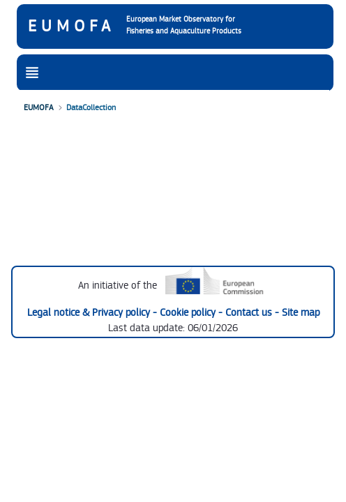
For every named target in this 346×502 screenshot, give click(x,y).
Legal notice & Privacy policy (90, 313)
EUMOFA (71, 26)
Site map (300, 313)
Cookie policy (189, 313)
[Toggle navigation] (32, 73)
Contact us (250, 313)
